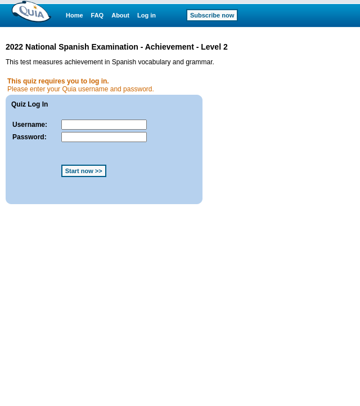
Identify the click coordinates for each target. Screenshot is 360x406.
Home (74, 15)
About (120, 15)
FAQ (97, 15)
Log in (146, 15)
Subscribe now (212, 15)
